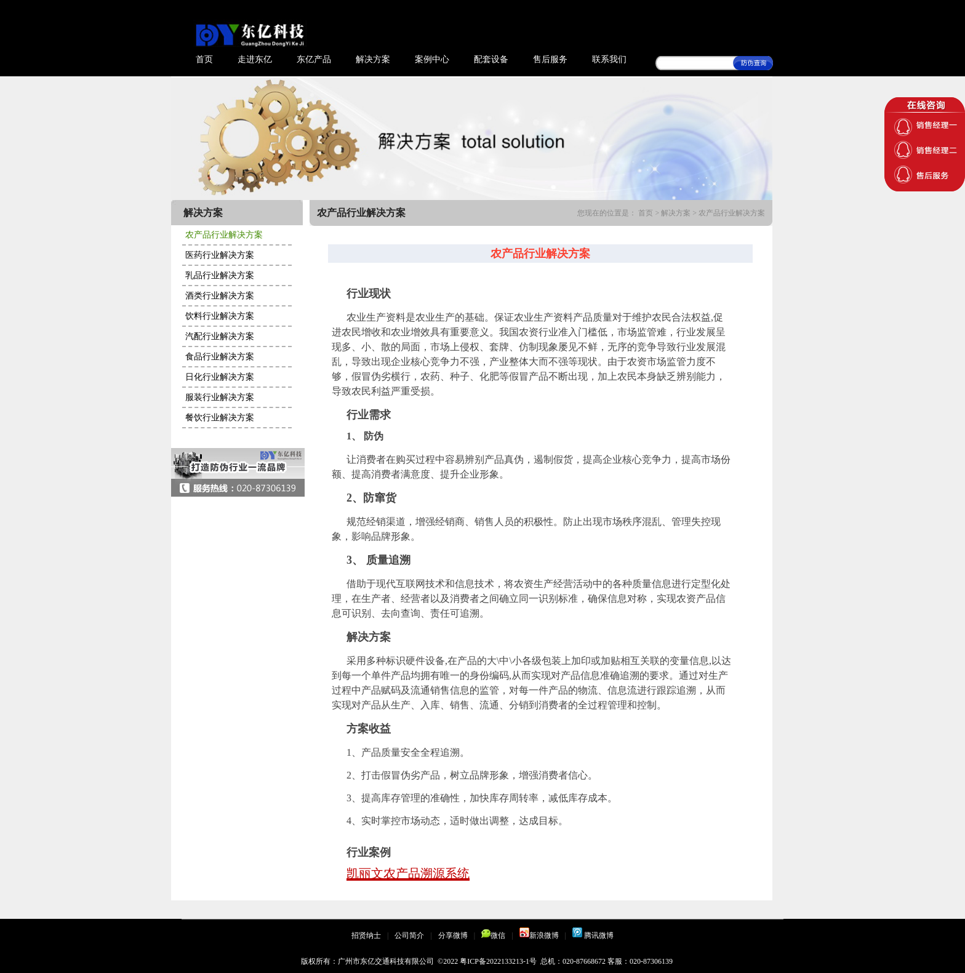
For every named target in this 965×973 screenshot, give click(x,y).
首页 (204, 59)
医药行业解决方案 (219, 255)
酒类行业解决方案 (219, 295)
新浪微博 (539, 935)
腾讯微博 (593, 935)
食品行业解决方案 (219, 356)
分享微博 (453, 935)
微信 (493, 935)
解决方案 (373, 59)
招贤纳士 (366, 935)
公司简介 (409, 935)
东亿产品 (314, 59)
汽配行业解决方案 (219, 336)
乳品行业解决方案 (219, 275)
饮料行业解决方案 (219, 316)
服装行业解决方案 (219, 397)
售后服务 (550, 59)
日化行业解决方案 (219, 377)
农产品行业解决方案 (224, 234)
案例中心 (432, 59)
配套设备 (491, 59)
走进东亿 (255, 59)
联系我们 (609, 59)
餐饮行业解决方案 (219, 417)
